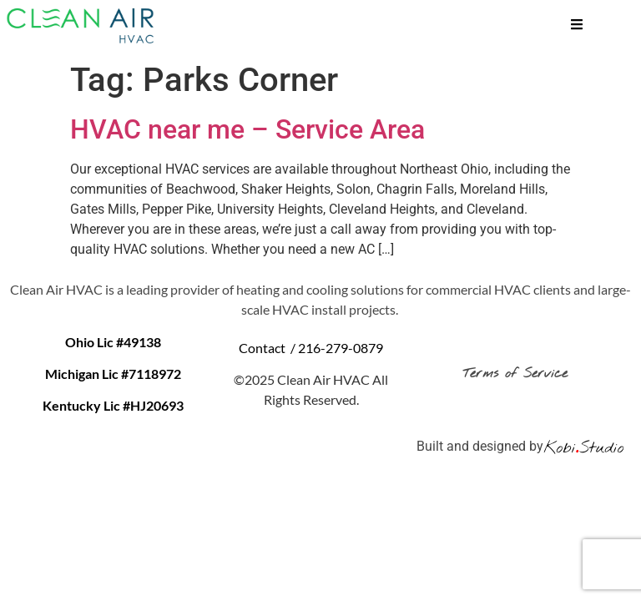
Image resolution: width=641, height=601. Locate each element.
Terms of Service (518, 373)
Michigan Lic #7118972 (113, 373)
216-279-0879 (340, 348)
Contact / (268, 348)
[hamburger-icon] (577, 26)
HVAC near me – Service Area (247, 129)
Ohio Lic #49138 (113, 342)
